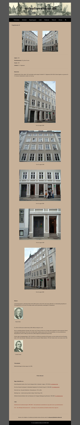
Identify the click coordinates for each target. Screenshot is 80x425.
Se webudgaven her (54, 384)
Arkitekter (24, 20)
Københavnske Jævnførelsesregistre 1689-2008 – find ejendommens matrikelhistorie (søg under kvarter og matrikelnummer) (38, 404)
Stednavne (46, 20)
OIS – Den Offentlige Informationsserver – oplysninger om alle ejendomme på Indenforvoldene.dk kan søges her (36, 407)
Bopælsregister (32, 20)
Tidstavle (54, 20)
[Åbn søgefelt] (66, 20)
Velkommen (16, 20)
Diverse (60, 20)
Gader (40, 20)
